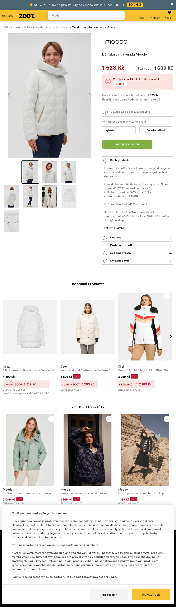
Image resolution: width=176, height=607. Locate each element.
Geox (6, 366)
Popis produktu (137, 160)
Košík (168, 15)
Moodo (7, 489)
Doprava (137, 237)
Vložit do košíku (127, 144)
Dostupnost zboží (137, 245)
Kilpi (121, 366)
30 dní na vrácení (137, 253)
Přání (140, 16)
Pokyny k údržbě (114, 228)
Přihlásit (154, 16)
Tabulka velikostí (156, 130)
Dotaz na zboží (137, 260)
